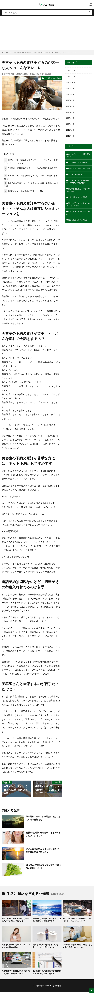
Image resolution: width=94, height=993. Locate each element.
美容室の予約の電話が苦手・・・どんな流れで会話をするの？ (31, 169)
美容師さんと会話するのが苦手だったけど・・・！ (28, 191)
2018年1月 (71, 140)
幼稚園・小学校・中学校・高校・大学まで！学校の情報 (77, 199)
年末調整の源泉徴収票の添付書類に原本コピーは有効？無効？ (47, 973)
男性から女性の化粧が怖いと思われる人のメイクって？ (43, 834)
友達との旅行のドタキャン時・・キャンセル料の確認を (16, 946)
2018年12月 (71, 70)
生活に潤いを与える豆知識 (21, 52)
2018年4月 (71, 121)
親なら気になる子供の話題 (77, 246)
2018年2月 (71, 134)
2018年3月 (71, 128)
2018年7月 (71, 102)
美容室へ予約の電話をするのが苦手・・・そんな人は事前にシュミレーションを (31, 161)
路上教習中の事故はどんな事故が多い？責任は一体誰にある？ (16, 973)
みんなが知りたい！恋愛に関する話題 (77, 160)
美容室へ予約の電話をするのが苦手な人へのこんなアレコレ (55, 52)
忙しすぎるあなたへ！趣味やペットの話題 (77, 209)
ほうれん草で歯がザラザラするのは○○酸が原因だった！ (43, 866)
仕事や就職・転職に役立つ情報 (77, 179)
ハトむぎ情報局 (55, 987)
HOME (6, 53)
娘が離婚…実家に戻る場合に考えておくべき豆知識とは (43, 818)
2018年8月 (71, 96)
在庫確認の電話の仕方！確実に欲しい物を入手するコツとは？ (77, 946)
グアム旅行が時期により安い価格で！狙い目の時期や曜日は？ (42, 850)
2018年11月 (71, 77)
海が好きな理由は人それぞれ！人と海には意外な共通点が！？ (47, 920)
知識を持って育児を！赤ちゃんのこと (77, 237)
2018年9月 (71, 90)
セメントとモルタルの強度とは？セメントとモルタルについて (77, 920)
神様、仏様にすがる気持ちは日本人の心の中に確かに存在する (16, 920)
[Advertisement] (47, 33)
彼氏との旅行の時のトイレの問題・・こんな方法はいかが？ (46, 946)
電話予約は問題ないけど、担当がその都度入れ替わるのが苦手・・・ (31, 184)
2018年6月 (71, 109)
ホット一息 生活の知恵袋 (77, 169)
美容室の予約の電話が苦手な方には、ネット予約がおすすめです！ (31, 177)
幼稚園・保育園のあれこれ (77, 188)
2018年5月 (71, 115)
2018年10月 (71, 83)
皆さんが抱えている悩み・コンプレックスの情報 (77, 227)
